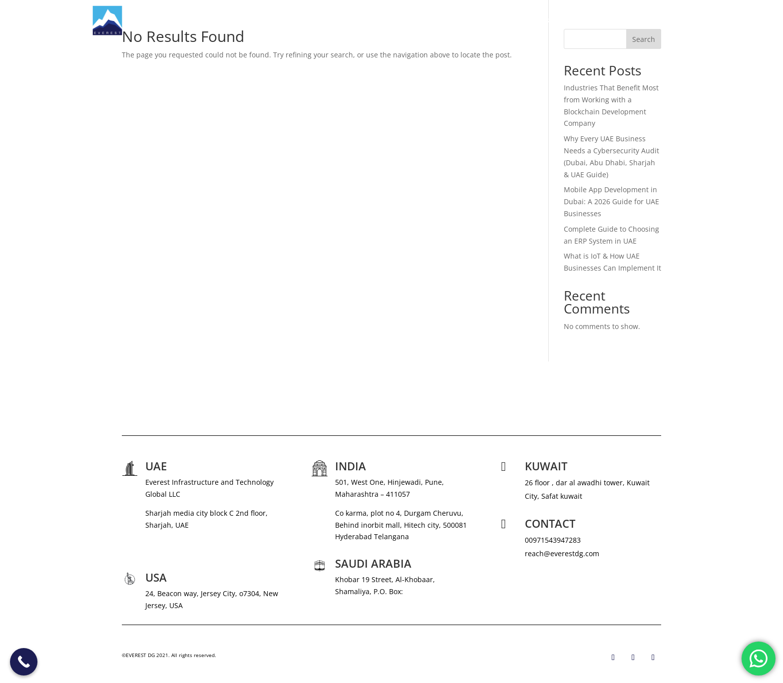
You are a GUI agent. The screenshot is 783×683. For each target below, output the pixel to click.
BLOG (638, 20)
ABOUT (454, 20)
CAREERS (603, 20)
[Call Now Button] (23, 662)
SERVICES (493, 20)
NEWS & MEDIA (553, 20)
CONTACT (675, 20)
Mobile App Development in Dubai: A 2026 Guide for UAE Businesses (611, 201)
